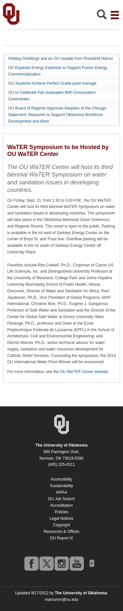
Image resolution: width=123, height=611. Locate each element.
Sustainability (61, 486)
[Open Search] (102, 16)
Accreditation (61, 505)
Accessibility (61, 479)
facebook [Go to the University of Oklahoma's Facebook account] (31, 563)
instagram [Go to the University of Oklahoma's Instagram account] (61, 563)
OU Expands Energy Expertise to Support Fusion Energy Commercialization (57, 70)
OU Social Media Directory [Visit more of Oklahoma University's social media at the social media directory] (91, 563)
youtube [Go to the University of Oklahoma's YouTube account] (76, 563)
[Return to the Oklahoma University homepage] (61, 445)
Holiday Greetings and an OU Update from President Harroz (60, 58)
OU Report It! (61, 538)
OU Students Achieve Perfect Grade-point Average (52, 83)
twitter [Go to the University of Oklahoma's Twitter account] (46, 563)
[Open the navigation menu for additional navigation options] (115, 15)
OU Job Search (61, 499)
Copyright (61, 525)
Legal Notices (61, 518)
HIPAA (61, 492)
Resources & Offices (61, 531)
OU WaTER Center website (84, 371)
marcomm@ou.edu (61, 599)
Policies (61, 512)
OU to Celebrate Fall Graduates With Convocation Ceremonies (51, 95)
